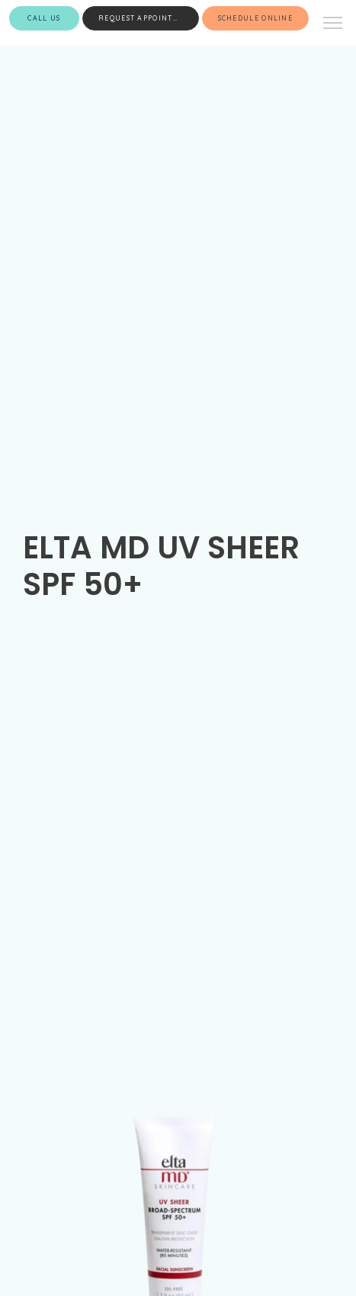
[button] (333, 24)
